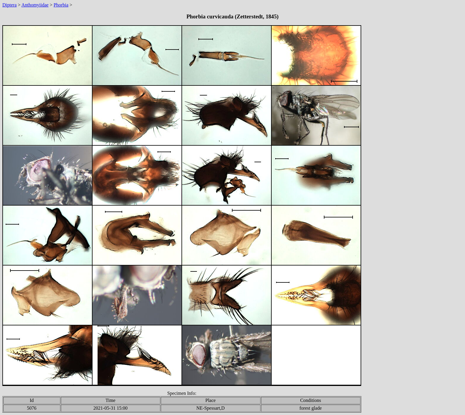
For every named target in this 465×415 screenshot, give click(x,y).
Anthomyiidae (35, 4)
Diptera (9, 4)
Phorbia (61, 4)
